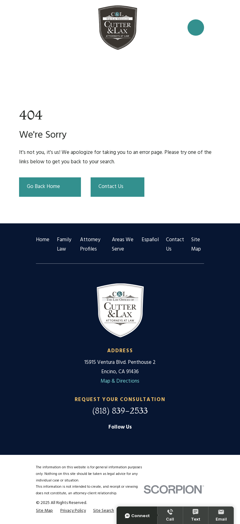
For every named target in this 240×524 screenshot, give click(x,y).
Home (42, 240)
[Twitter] (133, 439)
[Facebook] (119, 439)
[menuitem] (44, 511)
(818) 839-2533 (120, 410)
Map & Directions (120, 381)
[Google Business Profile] (106, 439)
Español (150, 240)
